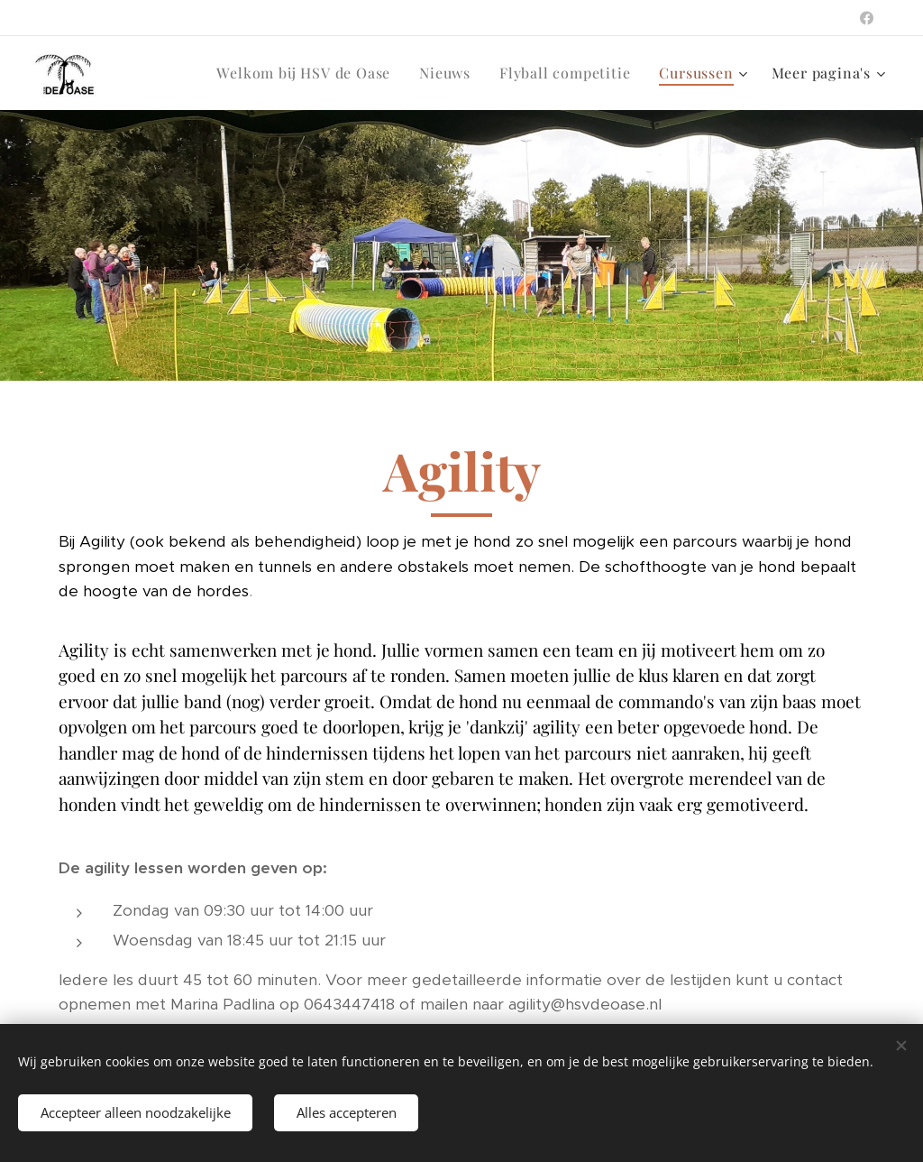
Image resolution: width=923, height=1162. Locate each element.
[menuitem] (308, 73)
